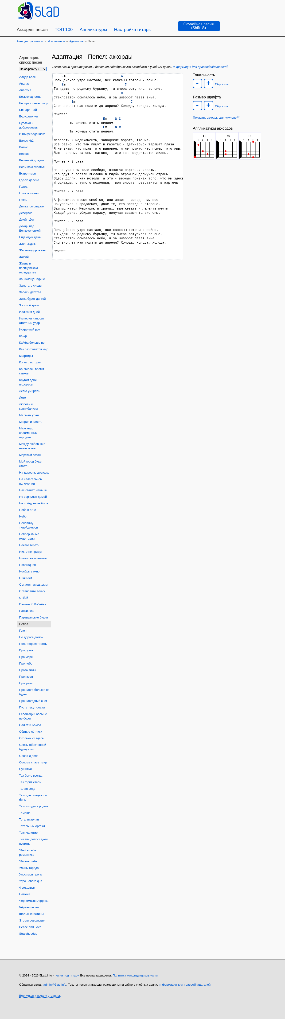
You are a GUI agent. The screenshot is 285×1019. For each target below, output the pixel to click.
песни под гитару (66, 975)
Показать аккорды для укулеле (215, 117)
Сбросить (222, 84)
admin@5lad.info (54, 984)
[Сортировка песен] (33, 69)
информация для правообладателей (199, 67)
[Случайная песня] (199, 26)
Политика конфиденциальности (135, 975)
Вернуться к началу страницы (40, 995)
